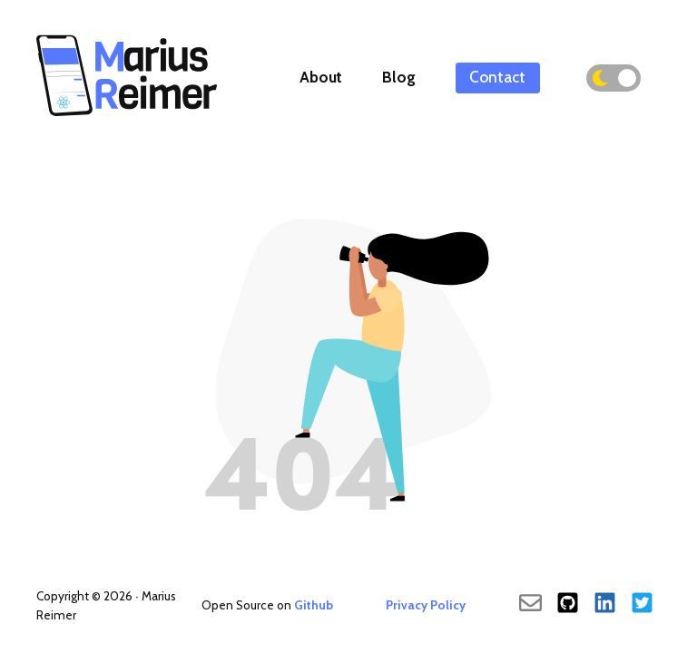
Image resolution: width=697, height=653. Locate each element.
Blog (399, 77)
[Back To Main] (127, 117)
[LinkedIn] (605, 605)
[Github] (567, 605)
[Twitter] (642, 605)
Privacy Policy (426, 605)
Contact (497, 77)
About (320, 77)
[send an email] (530, 605)
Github (313, 605)
